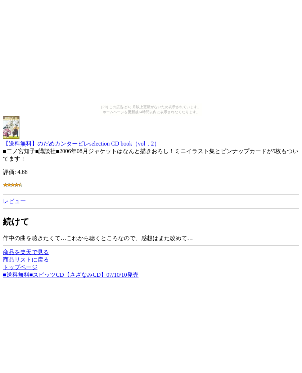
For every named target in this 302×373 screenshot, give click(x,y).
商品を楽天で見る (26, 252)
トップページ (20, 267)
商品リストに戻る (26, 260)
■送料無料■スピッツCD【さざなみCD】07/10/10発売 (71, 275)
